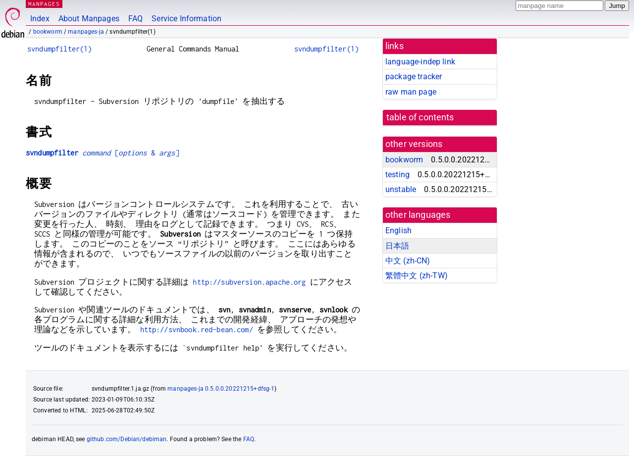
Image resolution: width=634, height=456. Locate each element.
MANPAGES (44, 3)
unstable (400, 189)
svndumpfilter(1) (59, 49)
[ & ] (102, 153)
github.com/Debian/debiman (127, 439)
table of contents (420, 117)
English (398, 230)
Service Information (186, 18)
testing (397, 174)
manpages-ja (86, 31)
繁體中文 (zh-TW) (416, 275)
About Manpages (88, 18)
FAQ (135, 18)
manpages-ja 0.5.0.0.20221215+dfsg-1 (220, 388)
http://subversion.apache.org (249, 282)
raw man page (410, 92)
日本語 (397, 246)
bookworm (47, 31)
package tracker (413, 76)
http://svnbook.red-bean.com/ (196, 329)
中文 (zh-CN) (407, 260)
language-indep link (420, 61)
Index (40, 18)
